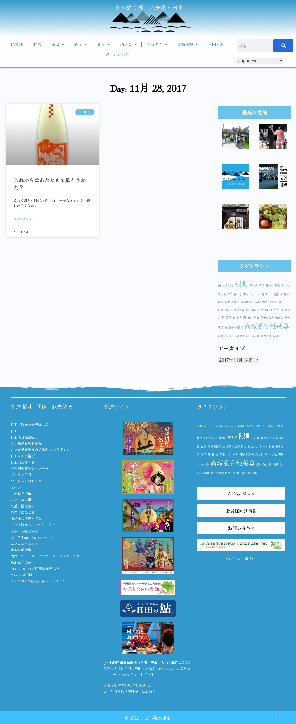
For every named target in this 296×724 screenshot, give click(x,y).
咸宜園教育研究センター (29, 468)
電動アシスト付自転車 (231, 336)
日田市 (16, 430)
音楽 (262, 285)
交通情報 (187, 44)
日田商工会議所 (23, 455)
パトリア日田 (21, 474)
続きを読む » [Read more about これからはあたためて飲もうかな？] (22, 219)
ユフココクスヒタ (24, 543)
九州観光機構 (21, 493)
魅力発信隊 (253, 336)
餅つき (238, 294)
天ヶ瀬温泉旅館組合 (26, 443)
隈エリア (255, 294)
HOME (17, 44)
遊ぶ (57, 44)
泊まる (128, 44)
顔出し (286, 285)
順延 (231, 327)
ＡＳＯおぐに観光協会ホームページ (38, 581)
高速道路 (239, 309)
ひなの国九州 (21, 499)
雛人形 (270, 285)
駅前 (256, 317)
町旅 (37, 44)
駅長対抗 (227, 285)
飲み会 (254, 285)
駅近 (278, 285)
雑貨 (250, 317)
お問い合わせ (117, 54)
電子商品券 (267, 317)
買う (103, 44)
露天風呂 (253, 473)
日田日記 (216, 44)
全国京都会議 (21, 549)
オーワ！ (32, 537)
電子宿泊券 (252, 309)
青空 (230, 294)
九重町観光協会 (23, 506)
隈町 (241, 283)
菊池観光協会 (21, 562)
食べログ (275, 309)
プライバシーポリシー (241, 558)
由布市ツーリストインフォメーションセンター (47, 556)
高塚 (246, 294)
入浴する (157, 44)
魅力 (265, 302)
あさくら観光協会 (24, 531)
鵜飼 (220, 302)
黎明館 (230, 317)
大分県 (16, 487)
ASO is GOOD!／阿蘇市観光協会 (35, 568)
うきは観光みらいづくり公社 (33, 524)
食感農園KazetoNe (250, 302)
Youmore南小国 (22, 574)
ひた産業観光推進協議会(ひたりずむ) (39, 449)
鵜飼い (279, 317)
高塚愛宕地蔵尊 (266, 325)
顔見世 (277, 336)
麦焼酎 (235, 302)
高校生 (265, 309)
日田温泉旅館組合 (24, 437)
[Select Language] (260, 61)
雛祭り (229, 309)
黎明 (239, 317)
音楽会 (222, 294)
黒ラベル (267, 294)
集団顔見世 (282, 294)
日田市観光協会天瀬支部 (29, 424)
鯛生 (220, 309)
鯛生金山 (253, 446)
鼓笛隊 (239, 327)
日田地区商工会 (23, 462)
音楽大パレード (278, 302)
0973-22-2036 (169, 668)
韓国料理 (266, 336)
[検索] (283, 45)
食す (80, 44)
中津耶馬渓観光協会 (26, 518)
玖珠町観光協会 (23, 512)
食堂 (227, 302)
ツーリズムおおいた (26, 480)
